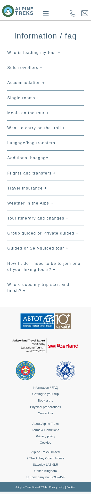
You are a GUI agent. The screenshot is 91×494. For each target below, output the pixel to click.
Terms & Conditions (45, 430)
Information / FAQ (45, 387)
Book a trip (45, 400)
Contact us (45, 413)
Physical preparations (45, 407)
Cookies (45, 442)
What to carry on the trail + (36, 128)
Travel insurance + (27, 188)
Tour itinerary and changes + (38, 218)
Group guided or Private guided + (43, 233)
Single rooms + (23, 98)
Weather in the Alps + (30, 203)
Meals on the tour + (28, 113)
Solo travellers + (25, 68)
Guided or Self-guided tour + (37, 248)
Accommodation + (26, 83)
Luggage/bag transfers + (33, 143)
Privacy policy (45, 436)
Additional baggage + (30, 158)
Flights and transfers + (31, 173)
